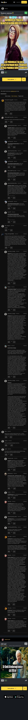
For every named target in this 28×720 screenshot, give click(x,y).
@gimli (9, 253)
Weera (9, 286)
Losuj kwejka (24, 80)
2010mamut (10, 473)
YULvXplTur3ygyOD (9, 99)
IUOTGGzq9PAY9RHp (12, 527)
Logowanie (18, 2)
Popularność (20, 96)
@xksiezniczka (11, 475)
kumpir (9, 492)
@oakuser (10, 538)
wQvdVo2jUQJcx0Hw (12, 125)
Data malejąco (14, 96)
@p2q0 (9, 460)
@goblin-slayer (11, 127)
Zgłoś (26, 76)
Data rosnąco (7, 96)
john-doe (10, 536)
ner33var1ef (10, 141)
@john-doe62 (11, 557)
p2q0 (6, 449)
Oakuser (9, 501)
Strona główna (12, 79)
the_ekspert (7, 225)
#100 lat (10, 645)
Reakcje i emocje (4, 645)
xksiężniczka (10, 458)
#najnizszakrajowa (15, 14)
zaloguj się (13, 91)
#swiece (10, 14)
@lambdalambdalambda (13, 143)
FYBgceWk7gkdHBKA (9, 233)
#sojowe (21, 14)
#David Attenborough (17, 645)
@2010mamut (11, 494)
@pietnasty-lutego (12, 289)
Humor (2, 14)
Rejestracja (24, 2)
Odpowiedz (25, 99)
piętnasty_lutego (11, 251)
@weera (9, 315)
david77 (9, 212)
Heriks (6, 440)
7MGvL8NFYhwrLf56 (9, 117)
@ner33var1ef (11, 153)
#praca (7, 14)
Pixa (6, 431)
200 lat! (3, 644)
